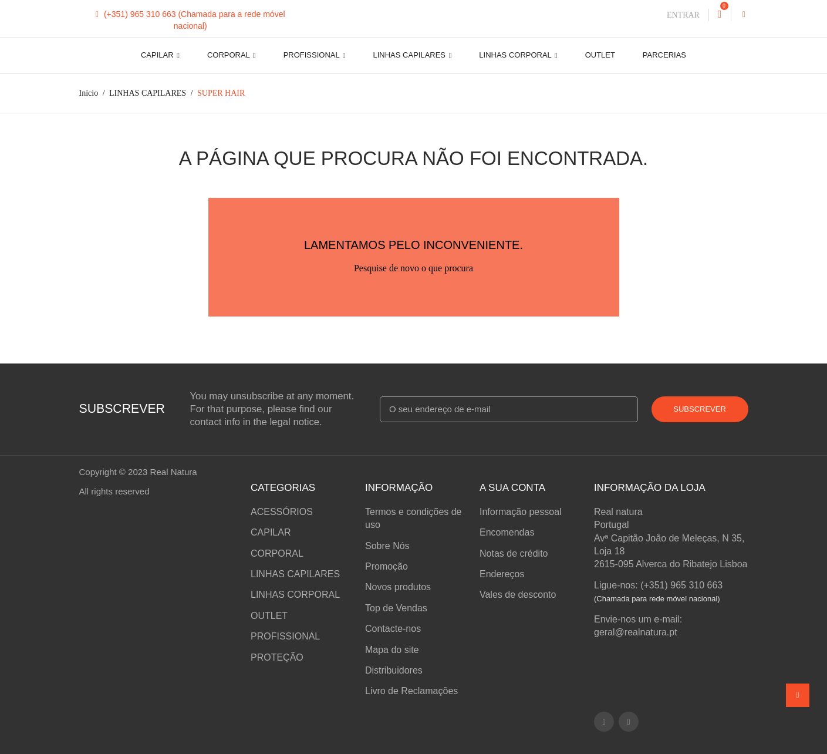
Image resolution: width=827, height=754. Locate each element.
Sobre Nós (387, 546)
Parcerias (664, 55)
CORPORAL (229, 55)
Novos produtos (398, 587)
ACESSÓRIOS (282, 512)
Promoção (386, 566)
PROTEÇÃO (277, 657)
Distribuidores (394, 670)
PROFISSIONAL (312, 55)
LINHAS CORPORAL (516, 55)
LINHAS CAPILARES (410, 55)
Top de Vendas (396, 608)
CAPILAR (158, 55)
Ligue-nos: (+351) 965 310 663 (658, 585)
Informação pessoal (521, 512)
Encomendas (507, 532)
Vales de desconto (518, 595)
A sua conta (512, 487)
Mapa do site (392, 650)
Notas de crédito (514, 553)
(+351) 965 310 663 (137, 14)
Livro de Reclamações (411, 691)
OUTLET (600, 55)
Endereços (502, 574)
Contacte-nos (393, 629)
